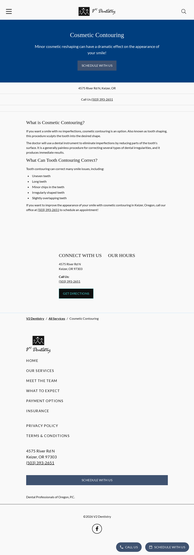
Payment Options (45, 401)
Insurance (37, 411)
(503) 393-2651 (102, 99)
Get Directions (76, 293)
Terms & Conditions (48, 436)
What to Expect (43, 391)
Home (32, 360)
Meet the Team (41, 380)
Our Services (40, 370)
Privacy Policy (42, 425)
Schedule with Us (97, 65)
